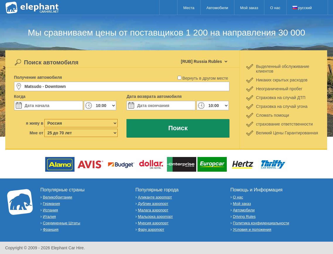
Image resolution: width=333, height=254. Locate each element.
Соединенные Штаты (61, 223)
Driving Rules (244, 216)
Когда (20, 96)
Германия (51, 203)
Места (189, 8)
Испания (50, 210)
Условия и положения (252, 229)
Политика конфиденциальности (261, 223)
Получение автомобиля (38, 77)
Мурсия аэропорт (153, 223)
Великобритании (57, 197)
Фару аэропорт (151, 229)
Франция (50, 229)
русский (302, 8)
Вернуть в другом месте (205, 78)
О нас (275, 8)
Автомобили (217, 8)
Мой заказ (249, 8)
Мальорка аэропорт (155, 216)
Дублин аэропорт (153, 203)
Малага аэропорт (153, 210)
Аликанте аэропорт (155, 197)
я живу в (34, 123)
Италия (49, 216)
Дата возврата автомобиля (154, 96)
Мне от (36, 133)
